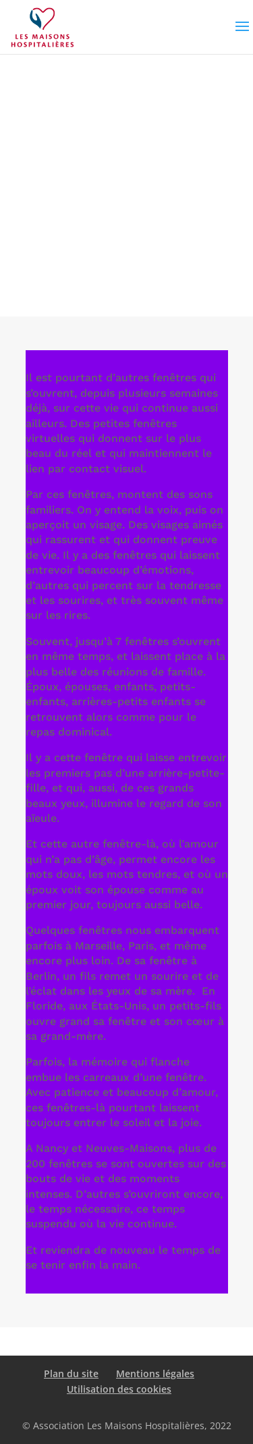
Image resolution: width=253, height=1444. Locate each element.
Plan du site (71, 1373)
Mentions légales (155, 1373)
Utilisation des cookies (119, 1389)
